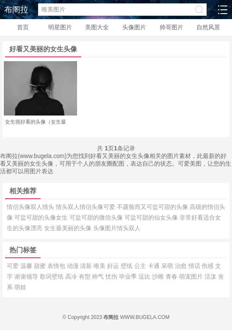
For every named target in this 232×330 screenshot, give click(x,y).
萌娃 (20, 287)
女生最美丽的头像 (68, 228)
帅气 (98, 276)
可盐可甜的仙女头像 (152, 217)
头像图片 (134, 27)
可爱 (13, 265)
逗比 (145, 276)
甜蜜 (40, 265)
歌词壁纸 (52, 276)
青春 (172, 276)
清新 (87, 265)
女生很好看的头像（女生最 (35, 122)
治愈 (181, 265)
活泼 (211, 276)
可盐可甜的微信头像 (96, 217)
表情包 (57, 265)
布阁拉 (16, 9)
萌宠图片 (191, 276)
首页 (23, 27)
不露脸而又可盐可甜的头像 (153, 206)
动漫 (73, 265)
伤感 (208, 265)
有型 (85, 276)
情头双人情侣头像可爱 (86, 206)
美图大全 (97, 27)
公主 (141, 265)
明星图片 (60, 27)
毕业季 (128, 276)
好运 (114, 265)
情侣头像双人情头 (31, 206)
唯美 (100, 265)
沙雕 (159, 276)
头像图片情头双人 (117, 228)
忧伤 (112, 276)
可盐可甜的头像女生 (41, 217)
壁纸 (127, 265)
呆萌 (168, 265)
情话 (195, 265)
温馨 (27, 265)
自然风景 (208, 27)
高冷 (72, 276)
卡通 (154, 265)
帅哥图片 (171, 27)
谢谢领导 (27, 276)
